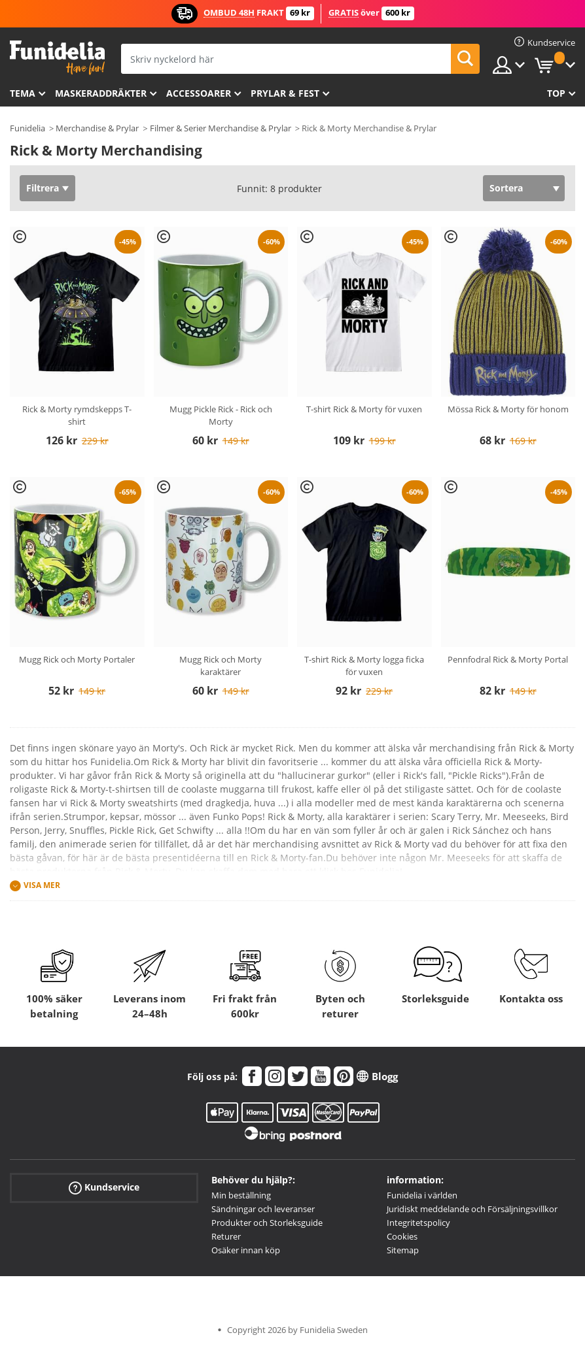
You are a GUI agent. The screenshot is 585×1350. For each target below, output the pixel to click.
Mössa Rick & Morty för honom (508, 409)
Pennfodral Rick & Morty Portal (508, 659)
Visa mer (42, 885)
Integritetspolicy (418, 1222)
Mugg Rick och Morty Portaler (77, 659)
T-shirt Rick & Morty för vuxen (364, 409)
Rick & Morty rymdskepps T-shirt (77, 415)
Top (556, 93)
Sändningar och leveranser (263, 1209)
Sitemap (403, 1250)
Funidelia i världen (422, 1195)
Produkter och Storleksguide (267, 1222)
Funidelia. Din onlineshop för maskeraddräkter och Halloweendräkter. (57, 58)
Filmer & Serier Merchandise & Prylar (220, 128)
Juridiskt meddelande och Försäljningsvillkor (472, 1209)
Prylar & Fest (285, 93)
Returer (226, 1236)
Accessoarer (198, 93)
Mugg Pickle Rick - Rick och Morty (220, 415)
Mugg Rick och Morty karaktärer (220, 665)
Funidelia (27, 128)
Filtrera (42, 188)
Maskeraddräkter (101, 93)
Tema (22, 93)
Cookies (402, 1236)
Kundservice (104, 1187)
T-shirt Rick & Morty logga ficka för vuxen (364, 665)
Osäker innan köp (245, 1250)
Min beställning (241, 1195)
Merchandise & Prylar (97, 128)
